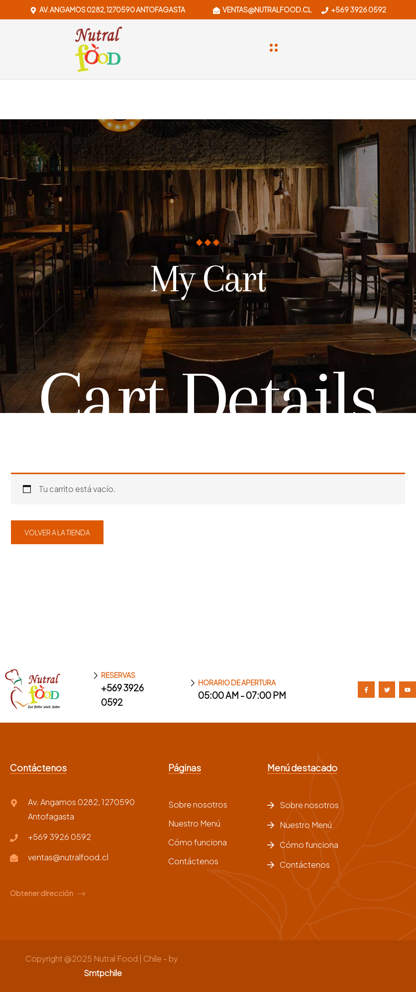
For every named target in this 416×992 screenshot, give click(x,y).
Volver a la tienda (57, 532)
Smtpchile (103, 973)
